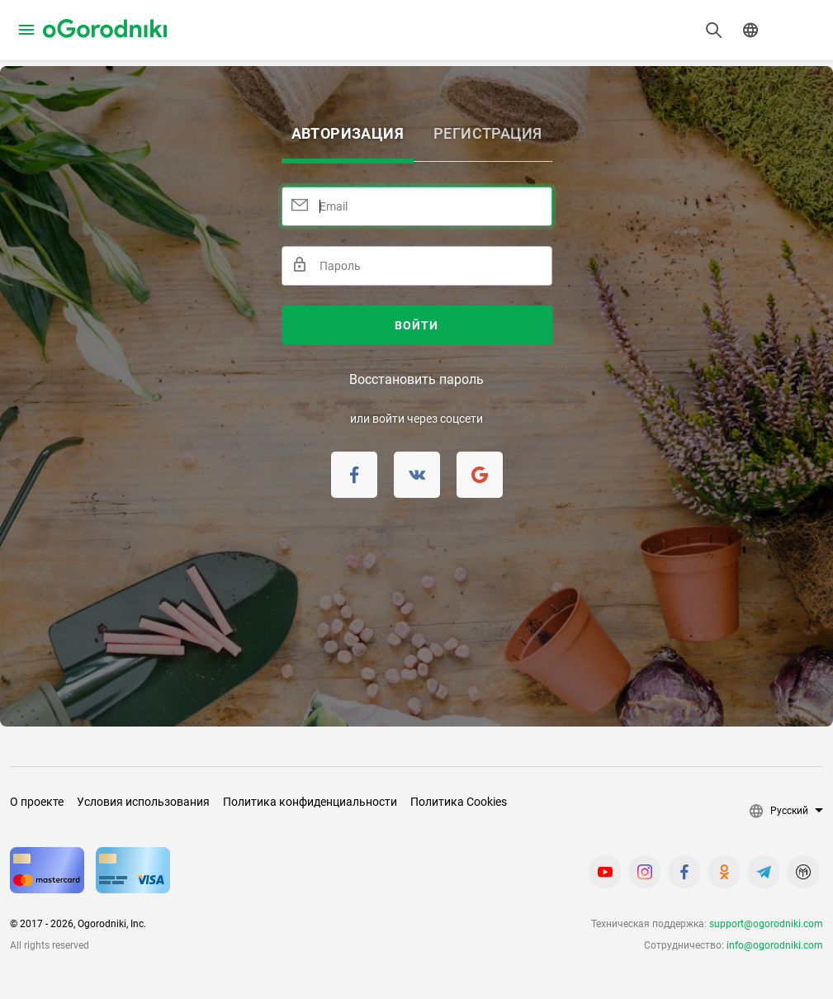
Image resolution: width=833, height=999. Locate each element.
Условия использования (143, 801)
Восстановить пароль (416, 379)
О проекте (37, 801)
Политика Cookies (458, 801)
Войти (416, 325)
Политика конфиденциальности (310, 801)
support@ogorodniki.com (766, 924)
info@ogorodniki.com (775, 945)
